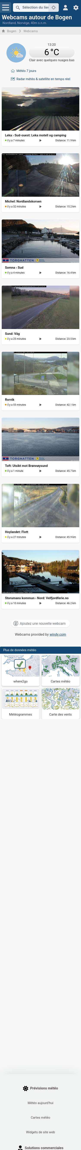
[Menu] (6, 7)
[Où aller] (21, 670)
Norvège (23, 23)
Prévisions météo (40, 1088)
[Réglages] (76, 7)
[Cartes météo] (60, 670)
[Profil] (65, 7)
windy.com (58, 634)
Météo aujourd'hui (40, 1103)
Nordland (9, 23)
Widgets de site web (40, 1132)
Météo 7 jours (26, 71)
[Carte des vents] (60, 703)
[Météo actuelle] (40, 51)
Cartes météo (40, 1118)
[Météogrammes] (21, 703)
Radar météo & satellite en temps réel (43, 79)
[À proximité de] (53, 7)
